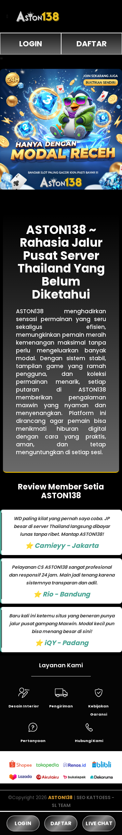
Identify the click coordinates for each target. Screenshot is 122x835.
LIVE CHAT (99, 823)
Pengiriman (61, 706)
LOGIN (30, 44)
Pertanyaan (33, 740)
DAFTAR (91, 44)
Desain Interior (23, 706)
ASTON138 (60, 797)
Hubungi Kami (89, 740)
